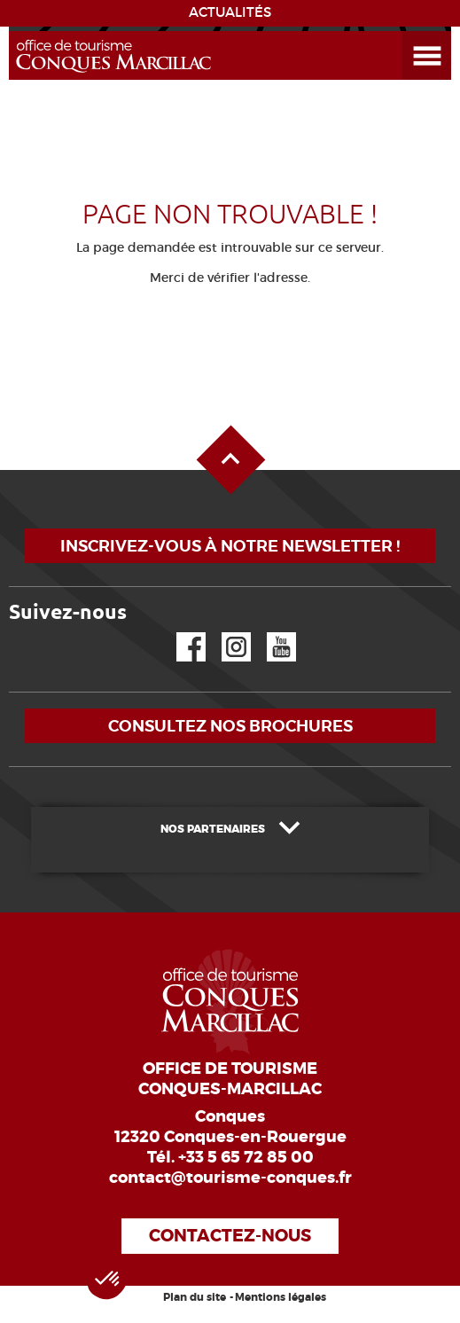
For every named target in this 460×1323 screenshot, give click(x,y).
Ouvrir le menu (405, 31)
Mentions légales (280, 1297)
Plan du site (194, 1297)
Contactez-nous (230, 1236)
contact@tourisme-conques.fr (230, 1177)
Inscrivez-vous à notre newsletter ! (230, 546)
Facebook (179, 632)
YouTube (270, 632)
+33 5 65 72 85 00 (246, 1157)
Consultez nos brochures (230, 726)
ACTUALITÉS (230, 12)
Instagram (224, 632)
